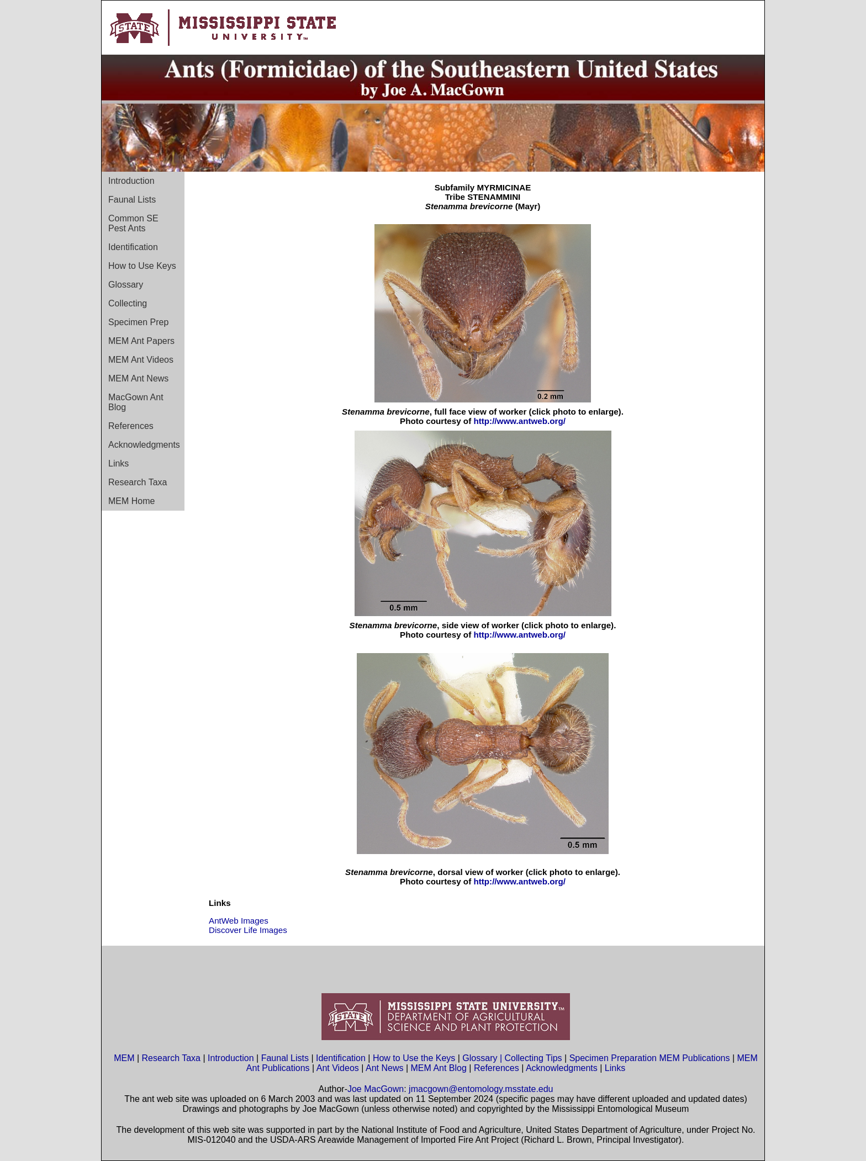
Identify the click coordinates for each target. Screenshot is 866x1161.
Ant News (384, 1068)
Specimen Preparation (613, 1058)
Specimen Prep (138, 322)
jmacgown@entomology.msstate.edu (481, 1089)
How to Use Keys (142, 266)
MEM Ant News (138, 378)
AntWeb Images (238, 920)
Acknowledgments (144, 444)
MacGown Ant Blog (135, 402)
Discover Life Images (248, 930)
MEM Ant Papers (141, 341)
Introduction (131, 180)
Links (118, 463)
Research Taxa (137, 482)
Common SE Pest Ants (133, 223)
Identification (133, 247)
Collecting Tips (533, 1058)
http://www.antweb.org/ (519, 421)
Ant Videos (337, 1068)
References (131, 426)
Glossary (125, 284)
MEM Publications (694, 1058)
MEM (124, 1058)
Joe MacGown (375, 1089)
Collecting (127, 303)
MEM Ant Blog (439, 1068)
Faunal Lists (132, 199)
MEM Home (131, 501)
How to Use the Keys (415, 1058)
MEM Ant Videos (140, 359)
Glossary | (483, 1058)
